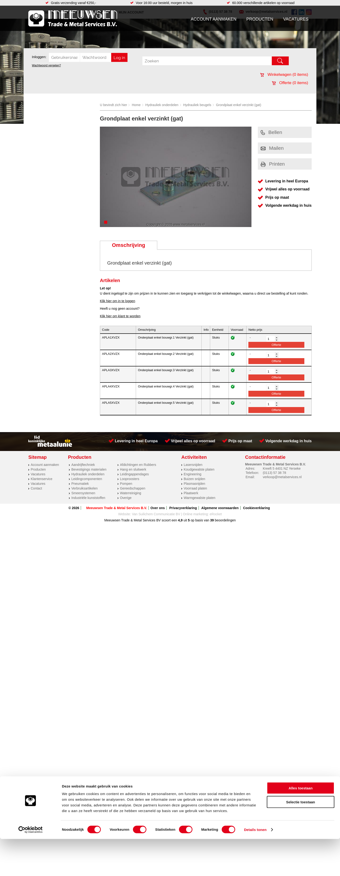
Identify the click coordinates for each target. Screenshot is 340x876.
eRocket (216, 514)
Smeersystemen (83, 493)
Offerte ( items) (290, 83)
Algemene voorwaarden (220, 508)
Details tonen (255, 867)
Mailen (272, 148)
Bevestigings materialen (88, 469)
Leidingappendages (134, 474)
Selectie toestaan (300, 839)
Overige (126, 498)
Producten (259, 19)
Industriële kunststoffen (88, 498)
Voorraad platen (195, 488)
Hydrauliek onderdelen (161, 105)
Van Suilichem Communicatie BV (156, 514)
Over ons (157, 508)
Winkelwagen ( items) (284, 74)
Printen (273, 164)
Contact (36, 488)
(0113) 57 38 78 (274, 473)
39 (212, 520)
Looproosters (129, 479)
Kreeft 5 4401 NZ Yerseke (282, 468)
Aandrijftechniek (83, 465)
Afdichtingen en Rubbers (138, 465)
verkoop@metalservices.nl (282, 477)
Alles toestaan (301, 825)
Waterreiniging (130, 493)
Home (136, 105)
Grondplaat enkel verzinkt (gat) (238, 105)
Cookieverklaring (256, 508)
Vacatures (295, 19)
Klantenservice (41, 479)
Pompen (126, 483)
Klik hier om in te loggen (117, 301)
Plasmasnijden (194, 483)
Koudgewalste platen (199, 469)
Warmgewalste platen (199, 498)
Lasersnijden (193, 465)
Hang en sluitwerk (133, 469)
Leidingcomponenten (86, 479)
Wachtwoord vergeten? (46, 65)
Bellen (271, 132)
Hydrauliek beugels (197, 105)
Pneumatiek (80, 483)
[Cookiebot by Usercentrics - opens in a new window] (30, 866)
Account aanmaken (214, 19)
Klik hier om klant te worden (120, 316)
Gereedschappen (132, 488)
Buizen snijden (194, 479)
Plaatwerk (191, 493)
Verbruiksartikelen (84, 488)
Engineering (192, 474)
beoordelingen (225, 520)
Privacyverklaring (183, 508)
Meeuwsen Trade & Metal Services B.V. (116, 508)
